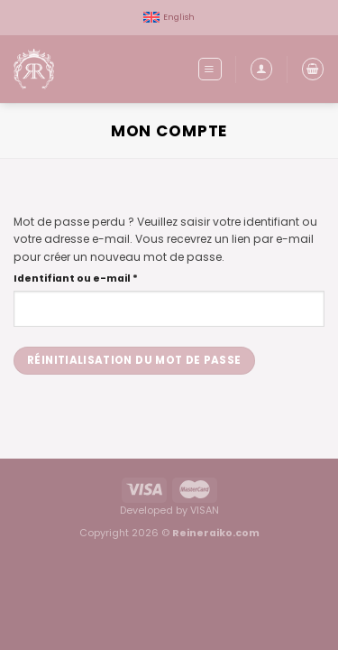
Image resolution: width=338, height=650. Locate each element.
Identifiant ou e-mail (107, 278)
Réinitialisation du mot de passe (134, 360)
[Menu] (210, 68)
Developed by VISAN (169, 510)
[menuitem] (169, 17)
